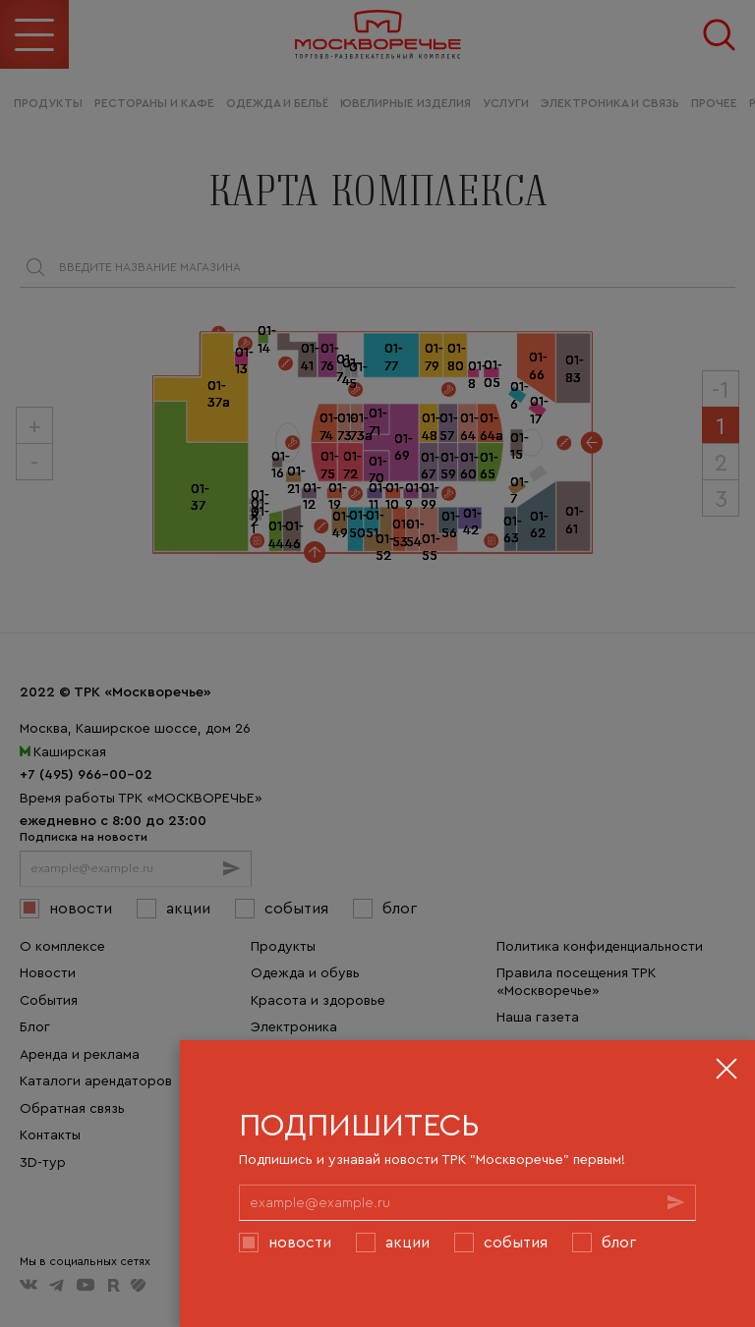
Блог (619, 1241)
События (516, 1241)
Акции (407, 1241)
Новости (299, 1241)
